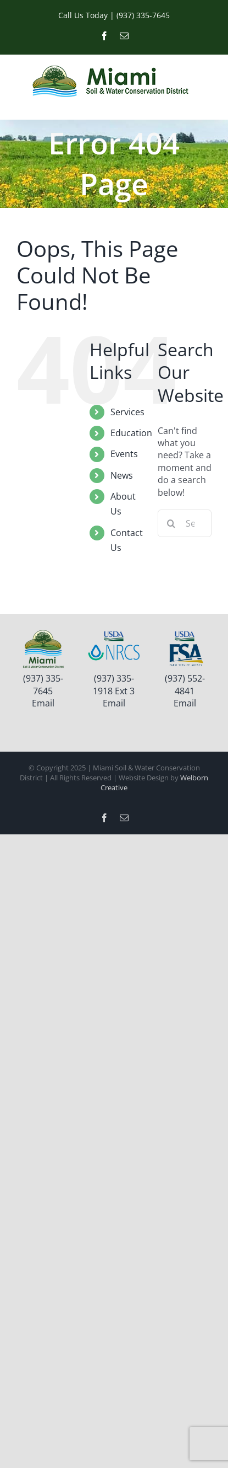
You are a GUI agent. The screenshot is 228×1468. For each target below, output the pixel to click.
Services (127, 412)
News (121, 475)
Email (43, 703)
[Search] (171, 523)
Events (124, 454)
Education (131, 433)
